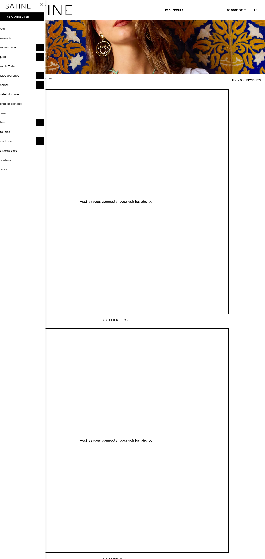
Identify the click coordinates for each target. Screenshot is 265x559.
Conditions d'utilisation (56, 533)
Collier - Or (34, 157)
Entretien (65, 514)
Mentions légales (146, 533)
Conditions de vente (18, 533)
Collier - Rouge (100, 232)
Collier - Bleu (34, 307)
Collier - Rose (34, 232)
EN (256, 10)
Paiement (10, 514)
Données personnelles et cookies (103, 533)
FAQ (102, 514)
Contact (85, 514)
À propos (119, 514)
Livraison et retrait (38, 514)
